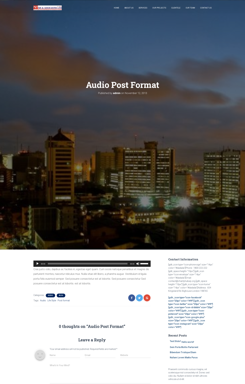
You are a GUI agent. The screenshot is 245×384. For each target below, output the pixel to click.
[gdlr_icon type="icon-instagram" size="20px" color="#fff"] (186, 323)
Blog (61, 295)
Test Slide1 (175, 341)
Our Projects (159, 8)
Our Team (190, 8)
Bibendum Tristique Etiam (183, 352)
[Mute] (137, 263)
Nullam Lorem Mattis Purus (184, 357)
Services (143, 8)
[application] (92, 264)
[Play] (37, 263)
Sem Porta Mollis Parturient (184, 347)
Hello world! (188, 342)
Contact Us (206, 8)
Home (116, 8)
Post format (64, 300)
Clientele (175, 8)
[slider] (88, 263)
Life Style (52, 300)
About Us (128, 8)
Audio (50, 295)
